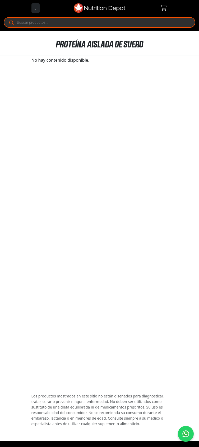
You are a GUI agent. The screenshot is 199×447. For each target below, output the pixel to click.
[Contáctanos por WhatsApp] (186, 434)
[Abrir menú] (35, 8)
